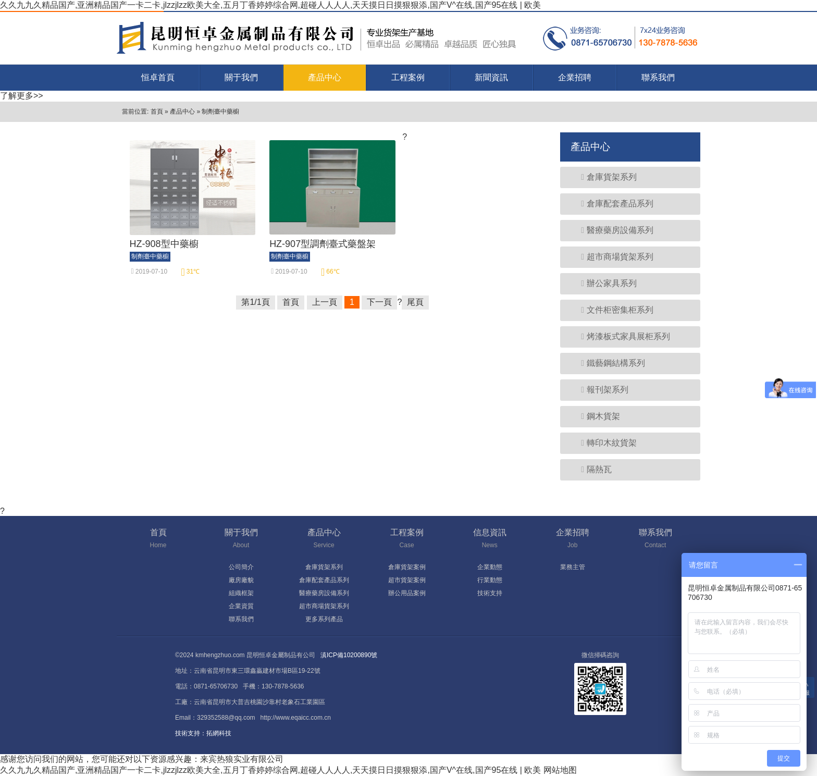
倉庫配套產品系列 (612, 203)
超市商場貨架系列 (612, 256)
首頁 (157, 111)
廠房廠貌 (241, 580)
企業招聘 (574, 77)
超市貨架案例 (407, 580)
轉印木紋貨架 (604, 442)
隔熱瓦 (591, 469)
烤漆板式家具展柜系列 (620, 336)
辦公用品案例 (407, 593)
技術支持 (489, 593)
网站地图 (560, 770)
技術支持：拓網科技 (203, 733)
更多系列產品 (324, 619)
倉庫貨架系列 (604, 177)
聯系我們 (658, 77)
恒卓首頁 (158, 77)
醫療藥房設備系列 (612, 230)
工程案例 (408, 77)
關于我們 (241, 77)
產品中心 (324, 77)
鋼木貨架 (595, 416)
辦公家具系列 (604, 283)
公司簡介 (241, 567)
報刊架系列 (599, 389)
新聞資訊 (491, 77)
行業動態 (489, 580)
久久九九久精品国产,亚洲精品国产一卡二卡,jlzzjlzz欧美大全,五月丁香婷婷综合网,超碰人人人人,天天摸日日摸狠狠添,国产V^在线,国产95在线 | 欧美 (270, 5)
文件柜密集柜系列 (612, 309)
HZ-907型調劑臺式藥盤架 (322, 244)
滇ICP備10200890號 (348, 655)
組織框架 (241, 593)
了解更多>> (21, 95)
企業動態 (489, 567)
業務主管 (572, 567)
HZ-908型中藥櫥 (164, 244)
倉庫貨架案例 (407, 567)
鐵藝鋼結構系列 (608, 363)
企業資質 (241, 606)
